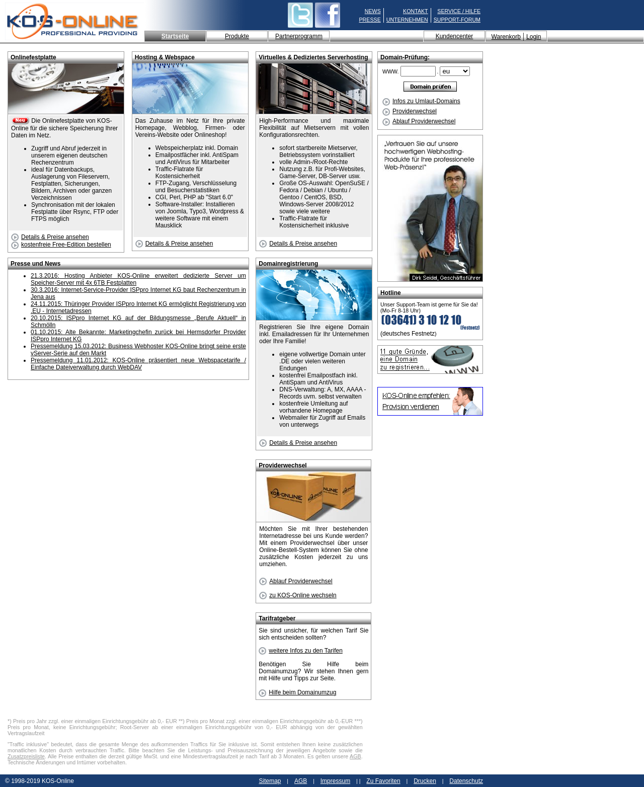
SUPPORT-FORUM (457, 20)
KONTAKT (415, 11)
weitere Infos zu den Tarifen (301, 650)
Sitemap (270, 780)
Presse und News (35, 263)
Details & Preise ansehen (50, 237)
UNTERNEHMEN (407, 20)
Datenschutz (466, 780)
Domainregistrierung (288, 263)
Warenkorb (506, 36)
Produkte (237, 36)
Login (533, 36)
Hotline (390, 292)
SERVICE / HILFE (458, 11)
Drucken (425, 780)
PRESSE (370, 20)
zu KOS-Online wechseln (297, 595)
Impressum (335, 780)
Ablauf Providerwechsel (418, 121)
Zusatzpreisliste (26, 756)
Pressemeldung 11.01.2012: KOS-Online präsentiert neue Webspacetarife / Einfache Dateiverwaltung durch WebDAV (138, 364)
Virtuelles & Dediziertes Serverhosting (313, 57)
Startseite (175, 36)
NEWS (373, 11)
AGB (355, 756)
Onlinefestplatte (33, 57)
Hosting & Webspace (165, 57)
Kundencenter (454, 36)
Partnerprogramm (299, 36)
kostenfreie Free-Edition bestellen (61, 244)
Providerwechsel (409, 111)
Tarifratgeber (277, 618)
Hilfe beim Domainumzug (297, 692)
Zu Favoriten (383, 780)
